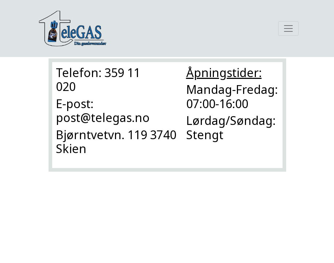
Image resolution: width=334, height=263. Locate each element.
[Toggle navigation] (288, 28)
